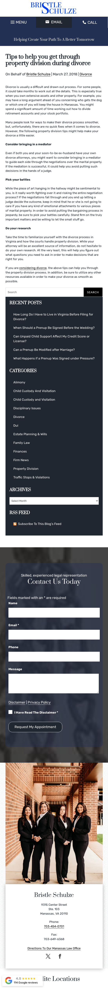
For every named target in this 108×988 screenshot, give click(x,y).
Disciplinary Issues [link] (27, 408)
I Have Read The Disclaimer (36, 712)
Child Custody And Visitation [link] (34, 391)
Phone (13, 647)
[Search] (54, 292)
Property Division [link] (25, 469)
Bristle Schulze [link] (38, 74)
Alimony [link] (19, 382)
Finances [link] (20, 451)
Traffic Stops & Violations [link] (31, 477)
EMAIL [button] (54, 22)
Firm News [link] (21, 460)
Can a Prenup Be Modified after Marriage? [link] (44, 350)
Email (13, 625)
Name (12, 603)
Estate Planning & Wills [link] (30, 434)
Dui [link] (15, 425)
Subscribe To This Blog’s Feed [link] (37, 524)
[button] (18, 21)
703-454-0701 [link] (54, 926)
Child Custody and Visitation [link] (34, 399)
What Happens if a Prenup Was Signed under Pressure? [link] (54, 358)
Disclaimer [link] (16, 702)
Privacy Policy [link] (39, 702)
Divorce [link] (86, 74)
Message (15, 669)
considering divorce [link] (33, 268)
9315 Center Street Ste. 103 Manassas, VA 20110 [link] (54, 909)
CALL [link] (90, 22)
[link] (54, 8)
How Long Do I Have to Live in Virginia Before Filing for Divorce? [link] (53, 317)
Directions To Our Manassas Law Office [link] (54, 948)
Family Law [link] (21, 443)
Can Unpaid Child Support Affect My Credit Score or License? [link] (51, 339)
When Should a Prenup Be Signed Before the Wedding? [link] (54, 328)
